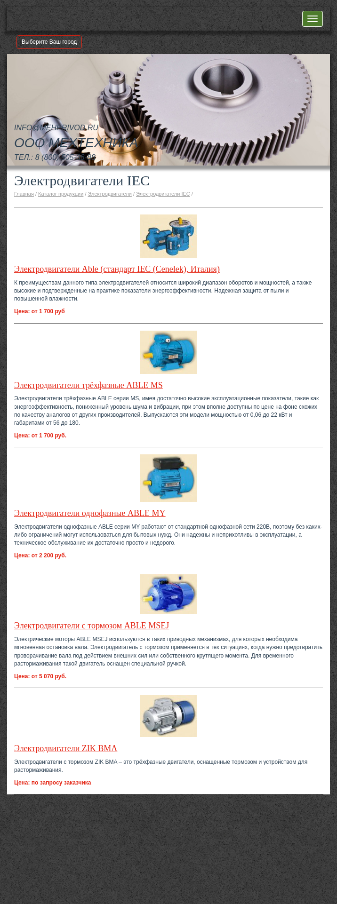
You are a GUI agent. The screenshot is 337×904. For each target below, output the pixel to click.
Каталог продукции (60, 194)
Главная (24, 194)
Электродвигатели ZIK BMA (65, 748)
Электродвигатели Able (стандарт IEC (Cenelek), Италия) (117, 269)
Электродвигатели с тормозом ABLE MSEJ (91, 625)
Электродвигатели (110, 194)
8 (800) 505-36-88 (65, 157)
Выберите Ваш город (49, 42)
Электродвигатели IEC (163, 194)
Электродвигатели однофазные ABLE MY (90, 513)
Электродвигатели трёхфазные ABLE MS (88, 385)
